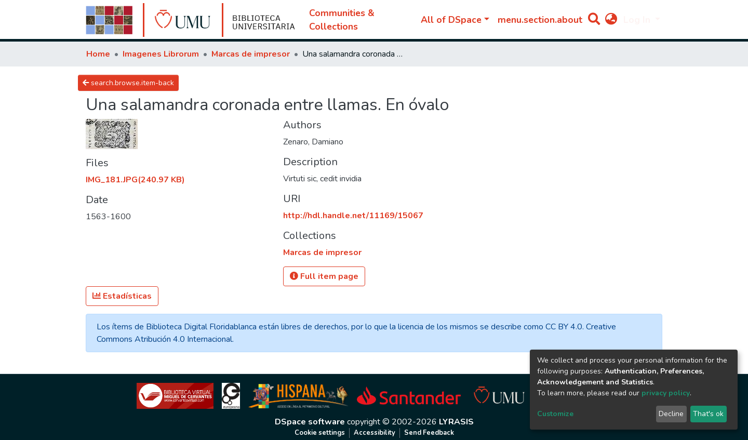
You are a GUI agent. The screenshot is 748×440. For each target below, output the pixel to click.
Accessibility (374, 432)
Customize (555, 414)
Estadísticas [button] (122, 296)
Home (98, 54)
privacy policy (666, 393)
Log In (638, 20)
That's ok (708, 414)
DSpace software (310, 422)
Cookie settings (320, 432)
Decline (671, 414)
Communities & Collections (342, 20)
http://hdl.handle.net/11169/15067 (353, 215)
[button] (611, 19)
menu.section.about (540, 20)
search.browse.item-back (128, 83)
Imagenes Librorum (161, 54)
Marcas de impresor (250, 54)
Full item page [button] (324, 276)
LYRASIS (456, 422)
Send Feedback (429, 432)
